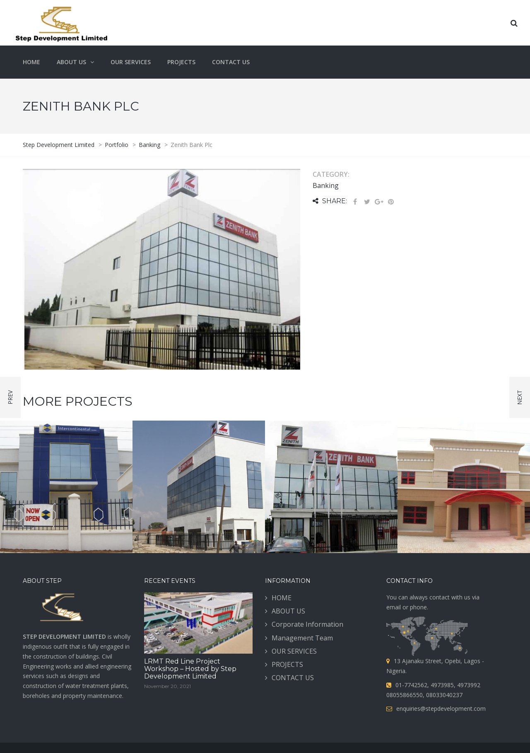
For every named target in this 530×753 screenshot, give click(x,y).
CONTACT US (293, 677)
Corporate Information (307, 624)
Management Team (302, 637)
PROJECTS (287, 664)
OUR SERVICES (294, 651)
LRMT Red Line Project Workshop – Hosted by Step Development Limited (190, 668)
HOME (282, 597)
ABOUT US (288, 611)
